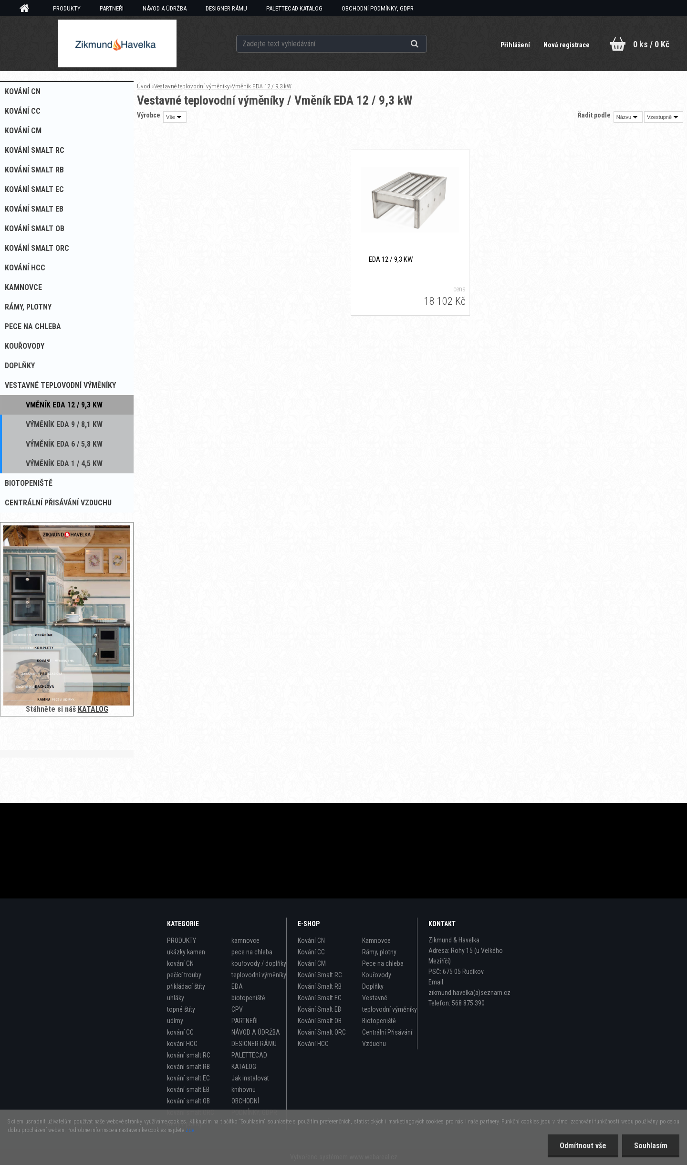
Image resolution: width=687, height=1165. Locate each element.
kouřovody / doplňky (258, 963)
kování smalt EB (188, 1089)
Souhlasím (650, 1145)
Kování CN (311, 940)
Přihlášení (515, 45)
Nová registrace (566, 45)
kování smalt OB (188, 1101)
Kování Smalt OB (320, 1021)
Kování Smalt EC (320, 998)
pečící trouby (184, 975)
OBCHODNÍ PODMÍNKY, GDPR (378, 8)
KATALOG (93, 709)
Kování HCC (313, 1043)
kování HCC (182, 1043)
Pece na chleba (383, 963)
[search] (426, 44)
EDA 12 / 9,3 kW (391, 259)
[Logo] (117, 43)
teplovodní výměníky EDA (258, 980)
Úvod (143, 86)
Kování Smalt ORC (322, 1032)
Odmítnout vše (583, 1145)
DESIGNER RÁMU (226, 8)
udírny (175, 1021)
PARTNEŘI (112, 8)
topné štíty (181, 1009)
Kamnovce (376, 940)
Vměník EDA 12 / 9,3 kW (261, 86)
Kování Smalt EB (319, 1009)
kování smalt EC (188, 1078)
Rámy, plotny (379, 952)
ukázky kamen (186, 952)
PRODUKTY (67, 8)
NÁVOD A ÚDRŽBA (165, 8)
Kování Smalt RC (320, 975)
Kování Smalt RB (320, 986)
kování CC (180, 1032)
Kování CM (312, 963)
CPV (237, 1009)
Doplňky (373, 986)
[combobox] (628, 117)
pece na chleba (251, 952)
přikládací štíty (186, 986)
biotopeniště (248, 998)
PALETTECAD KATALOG (294, 8)
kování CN (180, 963)
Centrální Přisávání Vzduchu (387, 1037)
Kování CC (311, 952)
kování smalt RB (188, 1066)
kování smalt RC (188, 1055)
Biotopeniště (379, 1021)
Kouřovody (376, 975)
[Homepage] (28, 8)
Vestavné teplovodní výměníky (191, 86)
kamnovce (245, 940)
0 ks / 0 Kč (651, 44)
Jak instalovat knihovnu (250, 1083)
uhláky (175, 998)
